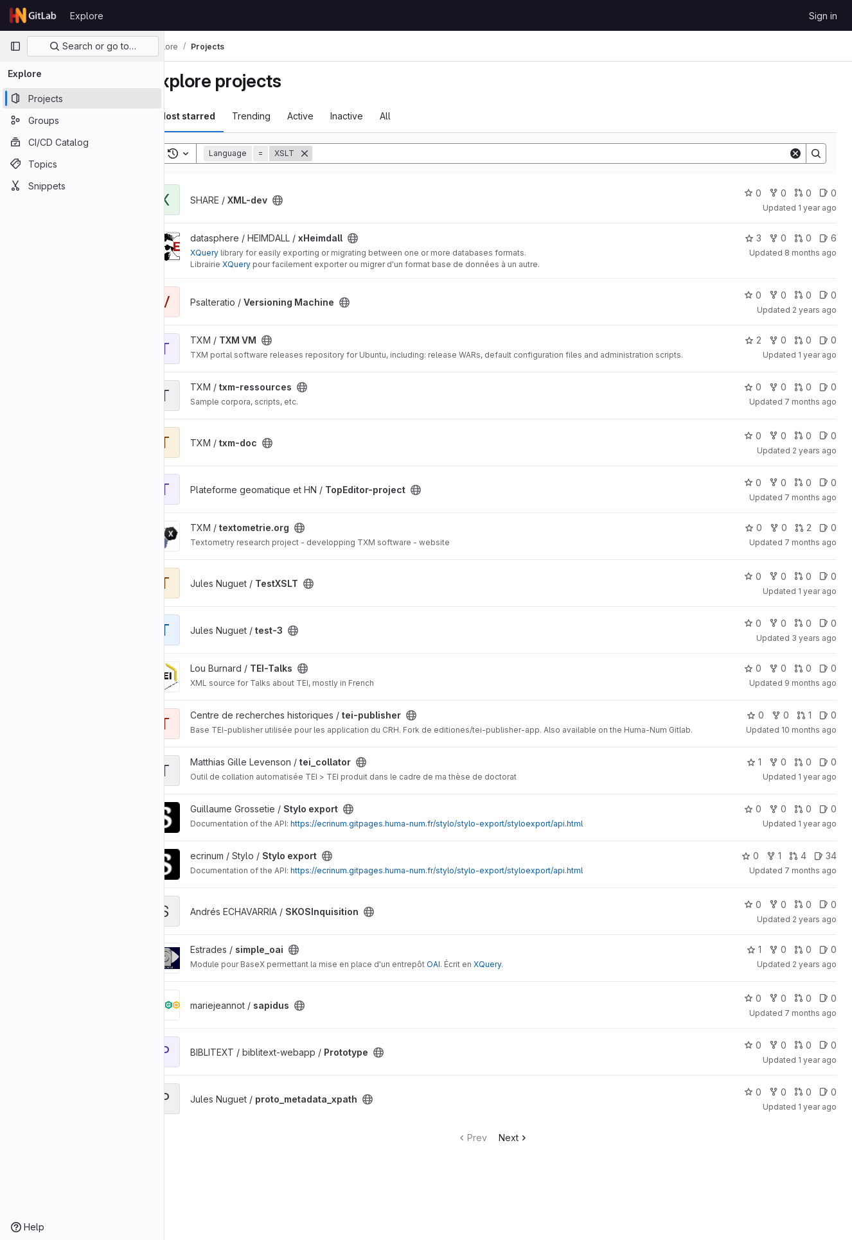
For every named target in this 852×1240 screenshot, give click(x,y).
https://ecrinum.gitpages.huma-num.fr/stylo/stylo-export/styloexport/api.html (467, 840)
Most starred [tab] (217, 115)
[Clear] (795, 153)
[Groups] (82, 120)
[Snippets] (82, 185)
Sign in (823, 15)
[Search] (566, 153)
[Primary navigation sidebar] (15, 46)
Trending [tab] (282, 115)
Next (529, 1154)
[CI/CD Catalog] (82, 142)
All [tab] (416, 115)
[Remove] (335, 153)
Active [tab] (331, 115)
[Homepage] (33, 15)
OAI (464, 981)
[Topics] (82, 163)
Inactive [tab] (377, 115)
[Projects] (82, 98)
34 (825, 872)
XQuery (235, 253)
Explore (86, 15)
